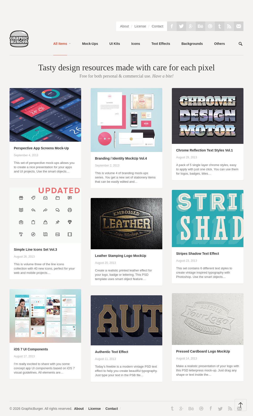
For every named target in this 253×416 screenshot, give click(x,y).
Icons (135, 44)
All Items (60, 44)
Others (219, 44)
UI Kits (114, 44)
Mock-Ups (90, 44)
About (124, 26)
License (140, 26)
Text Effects (160, 44)
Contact (157, 26)
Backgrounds (192, 44)
